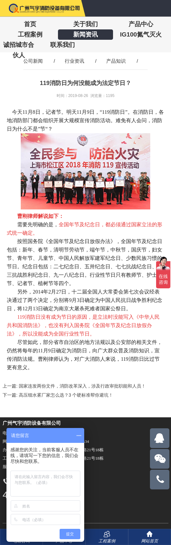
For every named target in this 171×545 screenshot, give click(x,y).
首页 (30, 24)
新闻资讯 (85, 34)
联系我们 (62, 44)
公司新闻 (33, 61)
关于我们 (85, 24)
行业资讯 (74, 61)
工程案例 (30, 34)
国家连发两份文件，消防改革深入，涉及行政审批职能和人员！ (82, 386)
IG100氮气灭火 (140, 34)
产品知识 (116, 61)
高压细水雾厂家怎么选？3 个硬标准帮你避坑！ (66, 395)
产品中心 (141, 24)
